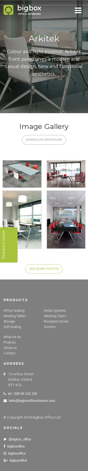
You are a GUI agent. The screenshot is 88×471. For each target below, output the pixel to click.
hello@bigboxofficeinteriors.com (29, 401)
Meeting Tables (15, 316)
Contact (9, 353)
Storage (9, 321)
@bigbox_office (17, 439)
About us (10, 348)
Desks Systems (55, 310)
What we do (12, 337)
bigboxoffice (14, 446)
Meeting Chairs (55, 316)
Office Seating (14, 310)
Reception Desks (56, 321)
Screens (50, 327)
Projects (10, 342)
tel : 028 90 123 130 (20, 393)
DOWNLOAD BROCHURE (44, 139)
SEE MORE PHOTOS (44, 269)
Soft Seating (12, 327)
